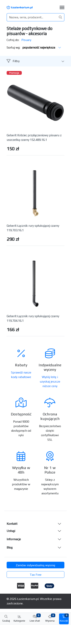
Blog (9, 547)
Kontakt (12, 523)
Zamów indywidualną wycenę (35, 565)
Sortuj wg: (34, 47)
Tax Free (35, 574)
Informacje (14, 539)
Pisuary (26, 40)
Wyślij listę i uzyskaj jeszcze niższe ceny (50, 381)
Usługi (11, 531)
